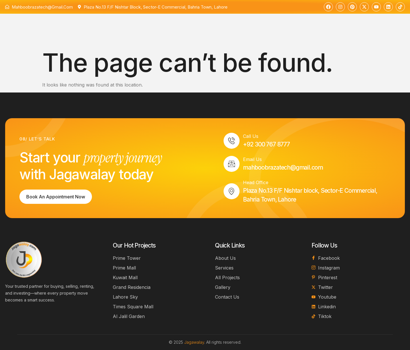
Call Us (250, 136)
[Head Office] (232, 191)
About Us (129, 25)
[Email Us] (232, 164)
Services (158, 25)
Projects (189, 26)
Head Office (255, 182)
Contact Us (223, 25)
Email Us (252, 159)
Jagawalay (194, 342)
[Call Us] (232, 141)
